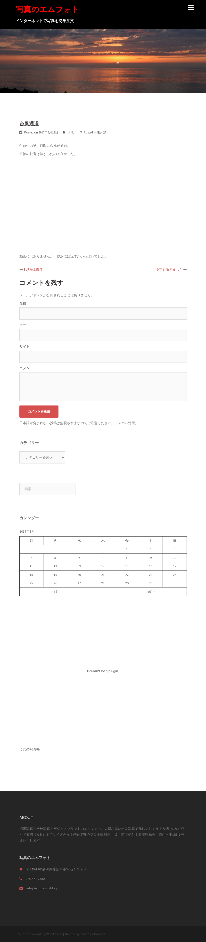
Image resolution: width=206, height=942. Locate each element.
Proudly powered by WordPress (39, 934)
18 (31, 574)
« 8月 (55, 591)
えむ (71, 132)
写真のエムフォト (47, 9)
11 (31, 566)
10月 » (150, 591)
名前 (22, 303)
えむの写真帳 (29, 749)
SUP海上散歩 (33, 269)
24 (174, 574)
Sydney (81, 934)
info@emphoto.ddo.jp (42, 888)
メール (24, 325)
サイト (24, 346)
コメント (26, 368)
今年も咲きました (169, 269)
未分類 (101, 132)
